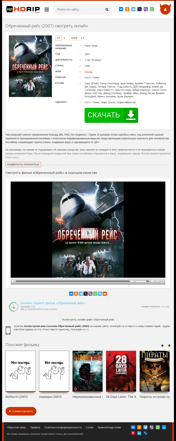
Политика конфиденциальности (63, 427)
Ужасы (88, 71)
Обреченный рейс (104, 319)
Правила (35, 427)
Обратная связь (16, 427)
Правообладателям (109, 427)
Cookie (90, 427)
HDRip (21, 9)
